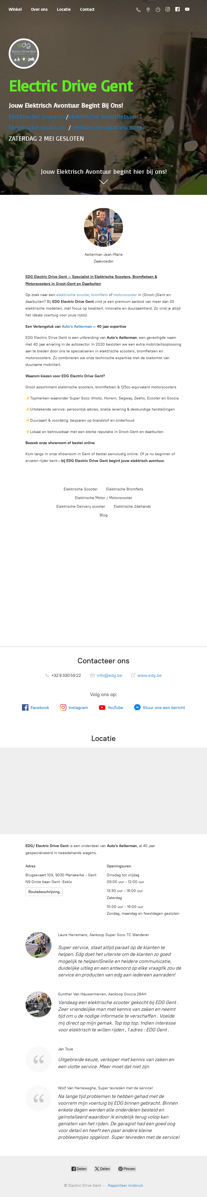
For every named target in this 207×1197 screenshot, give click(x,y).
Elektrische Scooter (81, 489)
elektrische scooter (72, 295)
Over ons (39, 9)
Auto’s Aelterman (77, 326)
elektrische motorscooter (109, 127)
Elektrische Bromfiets (124, 489)
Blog (104, 515)
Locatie (64, 9)
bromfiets (99, 295)
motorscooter (125, 295)
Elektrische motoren (37, 127)
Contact (87, 9)
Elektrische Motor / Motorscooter (103, 498)
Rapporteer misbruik (125, 1185)
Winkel (15, 9)
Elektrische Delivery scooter (80, 506)
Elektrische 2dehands (132, 506)
